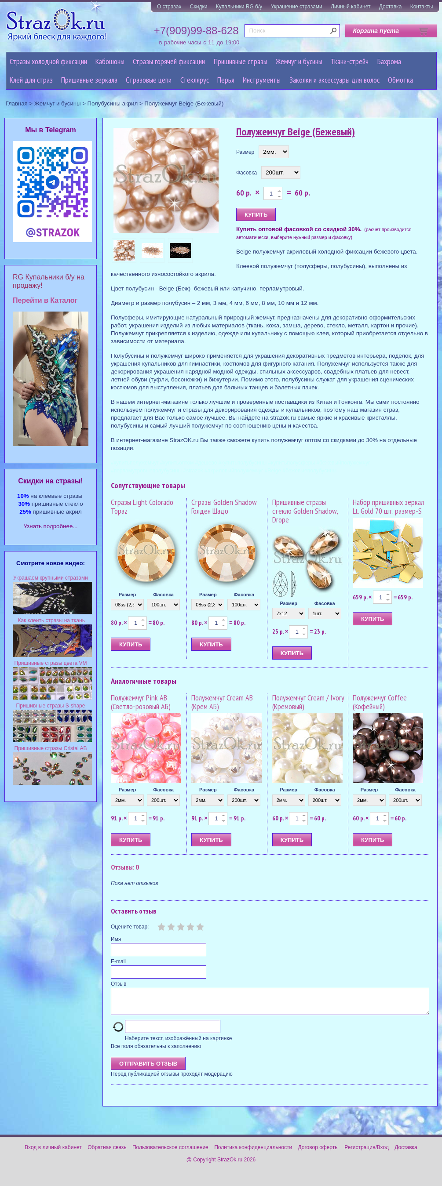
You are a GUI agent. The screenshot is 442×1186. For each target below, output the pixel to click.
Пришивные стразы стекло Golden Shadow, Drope (305, 511)
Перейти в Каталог (45, 300)
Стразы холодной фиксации (48, 61)
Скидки (199, 7)
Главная (17, 103)
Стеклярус (194, 80)
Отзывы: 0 (125, 867)
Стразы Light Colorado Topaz (142, 506)
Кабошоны (109, 61)
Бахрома (389, 61)
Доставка (390, 7)
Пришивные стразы (240, 61)
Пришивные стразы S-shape (50, 706)
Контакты (421, 7)
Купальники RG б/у (239, 7)
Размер (245, 152)
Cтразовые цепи (149, 80)
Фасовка (246, 173)
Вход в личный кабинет (53, 1153)
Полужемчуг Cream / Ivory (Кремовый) (308, 702)
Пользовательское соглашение (170, 1153)
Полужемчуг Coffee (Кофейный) (380, 702)
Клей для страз (31, 80)
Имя (116, 939)
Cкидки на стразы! (50, 481)
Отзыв (118, 984)
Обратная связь (107, 1153)
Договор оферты (318, 1153)
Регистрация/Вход (366, 1153)
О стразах (169, 7)
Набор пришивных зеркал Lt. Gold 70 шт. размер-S (388, 506)
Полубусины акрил (113, 103)
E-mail (118, 961)
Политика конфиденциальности (253, 1153)
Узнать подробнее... (51, 526)
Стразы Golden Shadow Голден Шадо (224, 506)
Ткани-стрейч (350, 61)
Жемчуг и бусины (299, 61)
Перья (225, 80)
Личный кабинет (350, 7)
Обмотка (400, 80)
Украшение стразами (296, 7)
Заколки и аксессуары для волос (334, 80)
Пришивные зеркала (89, 80)
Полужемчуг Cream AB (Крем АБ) (222, 702)
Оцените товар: (130, 927)
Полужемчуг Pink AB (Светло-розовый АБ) (141, 702)
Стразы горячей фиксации (169, 61)
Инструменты (262, 80)
